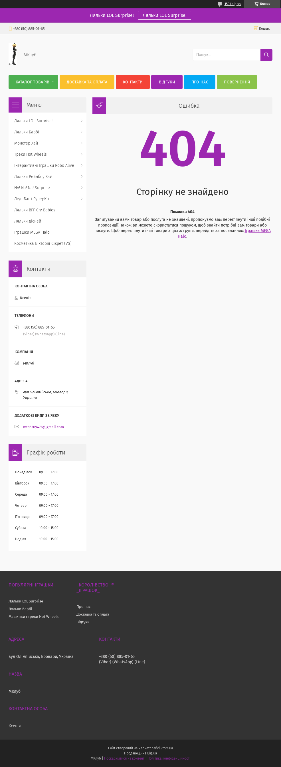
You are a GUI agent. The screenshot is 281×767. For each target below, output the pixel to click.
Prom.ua (167, 748)
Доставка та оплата (87, 82)
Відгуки (167, 82)
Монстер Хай (26, 143)
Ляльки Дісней (27, 221)
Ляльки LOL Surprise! (165, 15)
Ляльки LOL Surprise (26, 601)
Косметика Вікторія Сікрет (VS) (43, 243)
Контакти (133, 82)
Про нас (199, 82)
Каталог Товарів (33, 82)
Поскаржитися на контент (124, 758)
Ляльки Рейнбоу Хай (33, 176)
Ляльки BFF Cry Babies (34, 210)
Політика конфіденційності (168, 758)
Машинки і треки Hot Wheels (33, 616)
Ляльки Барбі (26, 132)
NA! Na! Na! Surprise (32, 187)
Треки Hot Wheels (30, 154)
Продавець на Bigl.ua (140, 753)
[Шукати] (266, 55)
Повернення (237, 82)
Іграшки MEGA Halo (32, 232)
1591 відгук (233, 4)
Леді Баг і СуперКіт (31, 199)
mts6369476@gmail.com (43, 427)
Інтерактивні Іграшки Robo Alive (44, 165)
